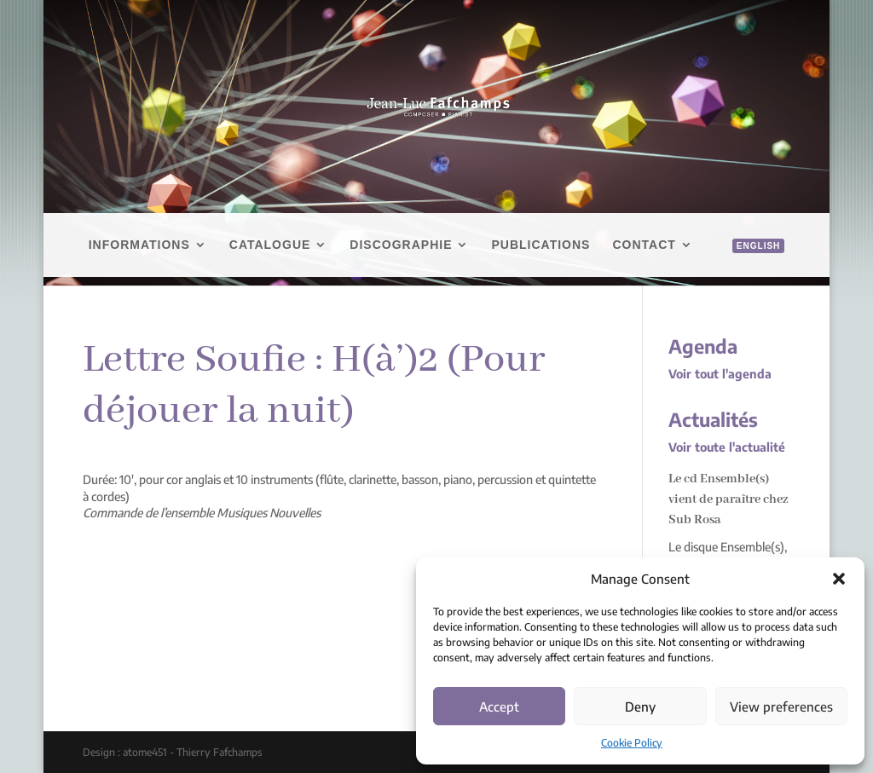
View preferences (781, 706)
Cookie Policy (631, 742)
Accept (499, 706)
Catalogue (270, 245)
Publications (540, 245)
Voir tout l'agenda (720, 373)
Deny (640, 706)
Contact (643, 245)
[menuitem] (749, 265)
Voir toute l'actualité (726, 447)
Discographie (401, 245)
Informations (139, 245)
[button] (838, 578)
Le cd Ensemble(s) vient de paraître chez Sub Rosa (728, 499)
